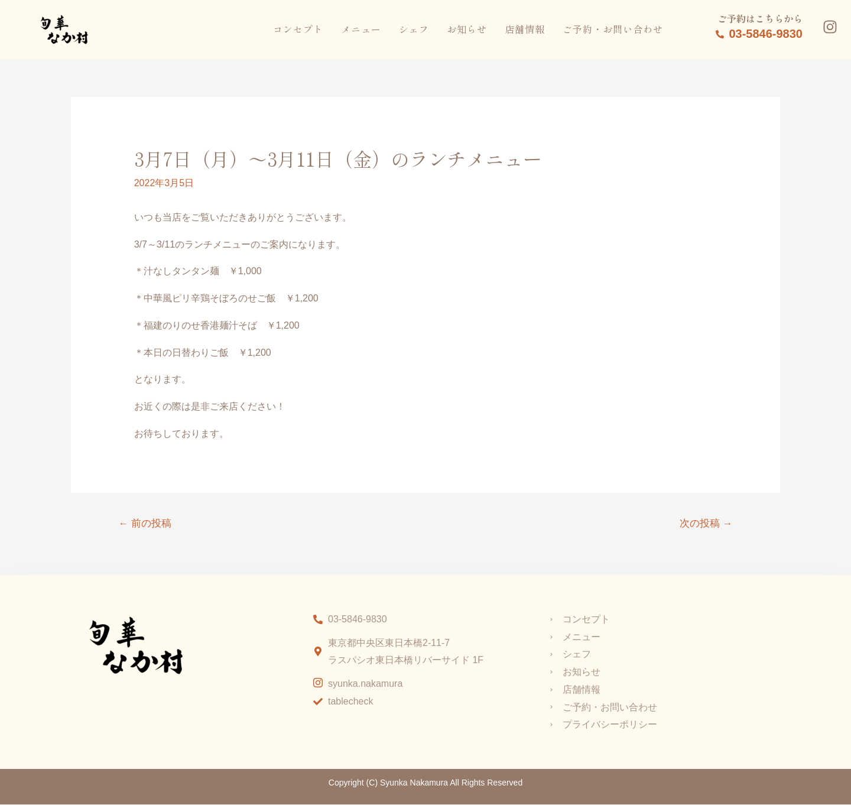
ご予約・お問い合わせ (613, 29)
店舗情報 (525, 29)
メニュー (361, 29)
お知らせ (467, 29)
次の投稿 (705, 523)
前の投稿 (145, 523)
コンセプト (298, 29)
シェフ (414, 29)
